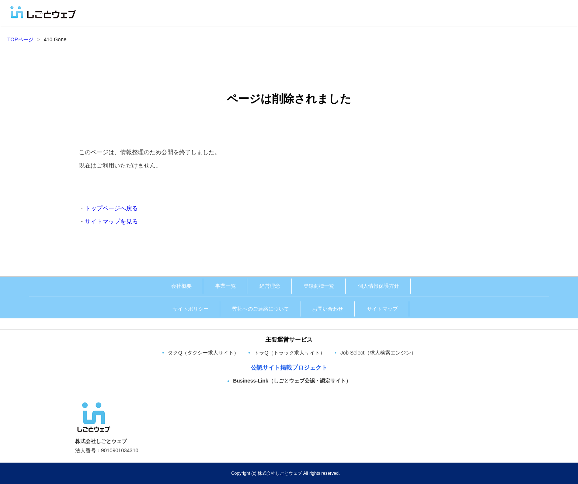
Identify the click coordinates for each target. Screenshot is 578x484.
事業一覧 (225, 286)
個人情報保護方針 (378, 286)
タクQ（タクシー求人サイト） (203, 353)
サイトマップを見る (111, 221)
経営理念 (270, 286)
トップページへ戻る (111, 208)
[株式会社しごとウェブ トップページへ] (93, 404)
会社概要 (181, 286)
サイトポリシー (191, 309)
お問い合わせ (327, 309)
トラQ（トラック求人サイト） (289, 353)
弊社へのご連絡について (260, 309)
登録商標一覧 (318, 286)
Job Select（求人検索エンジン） (378, 353)
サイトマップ (382, 309)
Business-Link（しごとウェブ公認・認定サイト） (292, 381)
